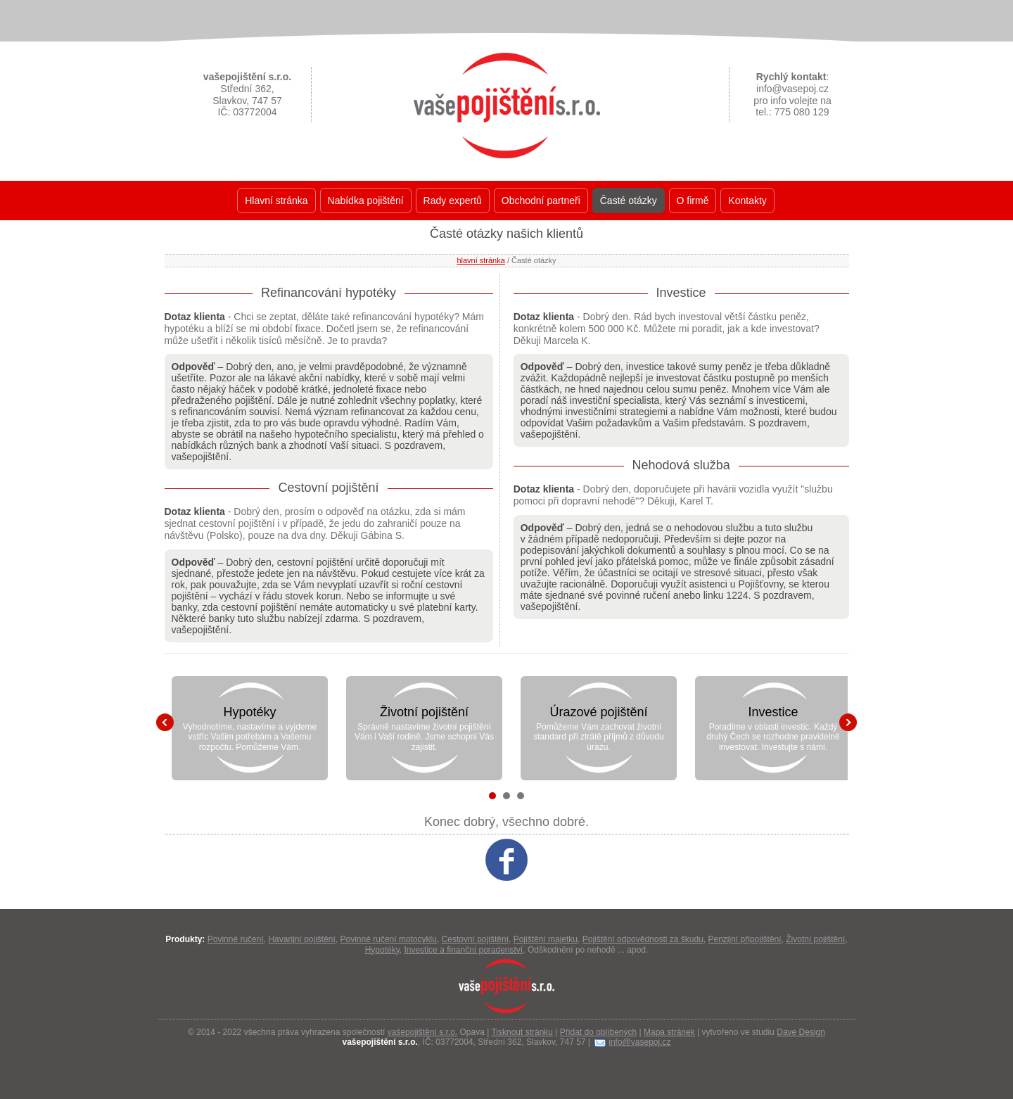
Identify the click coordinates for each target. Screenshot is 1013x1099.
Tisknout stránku (522, 1032)
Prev (165, 722)
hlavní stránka (480, 260)
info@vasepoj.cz (639, 1042)
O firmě (693, 200)
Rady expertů (452, 200)
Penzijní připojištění (745, 939)
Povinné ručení (236, 939)
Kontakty (747, 200)
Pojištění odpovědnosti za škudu (642, 939)
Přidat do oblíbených (598, 1032)
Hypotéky (249, 712)
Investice (773, 712)
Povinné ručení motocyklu (388, 939)
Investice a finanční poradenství (463, 950)
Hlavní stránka (276, 200)
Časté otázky (628, 200)
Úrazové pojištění (598, 712)
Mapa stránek (669, 1032)
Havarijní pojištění (301, 939)
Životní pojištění (424, 712)
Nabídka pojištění (366, 200)
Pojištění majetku (546, 939)
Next (848, 722)
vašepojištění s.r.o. (422, 1032)
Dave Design (801, 1032)
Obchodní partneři (541, 200)
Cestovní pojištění (475, 939)
